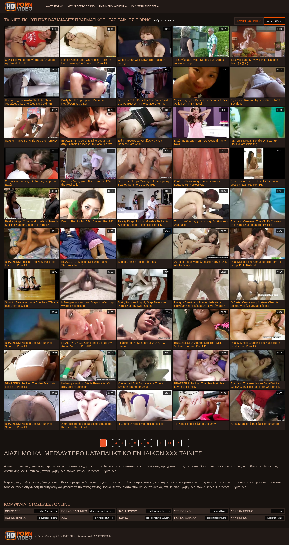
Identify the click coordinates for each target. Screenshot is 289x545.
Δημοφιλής (274, 21)
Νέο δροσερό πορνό (81, 6)
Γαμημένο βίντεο (249, 21)
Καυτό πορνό (54, 6)
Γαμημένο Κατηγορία (113, 6)
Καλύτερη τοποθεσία (145, 6)
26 (177, 443)
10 (161, 443)
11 (169, 443)
